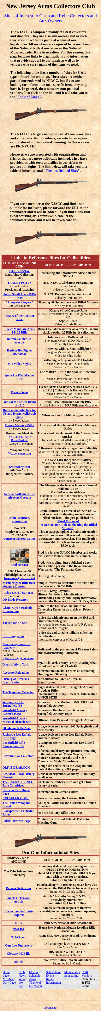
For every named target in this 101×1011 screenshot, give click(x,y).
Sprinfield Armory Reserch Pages (15, 712)
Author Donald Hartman (18, 592)
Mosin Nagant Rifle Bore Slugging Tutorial (19, 584)
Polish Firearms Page (17, 820)
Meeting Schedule (34, 973)
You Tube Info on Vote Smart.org (18, 873)
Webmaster (50, 1007)
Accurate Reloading (16, 672)
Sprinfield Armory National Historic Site (17, 720)
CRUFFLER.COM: (16, 798)
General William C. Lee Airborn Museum (19, 495)
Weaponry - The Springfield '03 (13, 703)
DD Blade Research (15, 599)
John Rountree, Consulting (19, 519)
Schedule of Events (53, 973)
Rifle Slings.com (13, 636)
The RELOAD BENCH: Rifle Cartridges (18, 783)
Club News (22, 973)
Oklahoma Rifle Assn (17, 728)
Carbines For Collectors (18, 756)
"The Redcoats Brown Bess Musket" (19, 438)
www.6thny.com (19, 466)
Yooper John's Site (15, 622)
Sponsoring (71, 975)
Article (18, 961)
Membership (72, 972)
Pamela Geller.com (18, 888)
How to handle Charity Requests (18, 913)
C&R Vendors (87, 973)
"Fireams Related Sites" (62, 171)
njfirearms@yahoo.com (18, 658)
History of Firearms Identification (16, 680)
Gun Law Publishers (18, 945)
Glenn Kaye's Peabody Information (18, 609)
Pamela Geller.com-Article (19, 899)
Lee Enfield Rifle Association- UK (14, 744)
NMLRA (18, 929)
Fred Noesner (19, 563)
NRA (18, 923)
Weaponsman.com (19, 453)
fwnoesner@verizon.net (19, 578)
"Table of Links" (28, 97)
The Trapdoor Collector (18, 692)
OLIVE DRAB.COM (16, 767)
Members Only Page (9, 980)
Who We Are (22, 982)
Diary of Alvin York (15, 664)
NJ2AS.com (18, 937)
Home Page (6, 973)
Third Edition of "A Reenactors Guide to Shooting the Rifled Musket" (68, 525)
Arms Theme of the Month (35, 982)
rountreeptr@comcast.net (20, 538)
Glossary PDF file (18, 953)
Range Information (53, 980)
